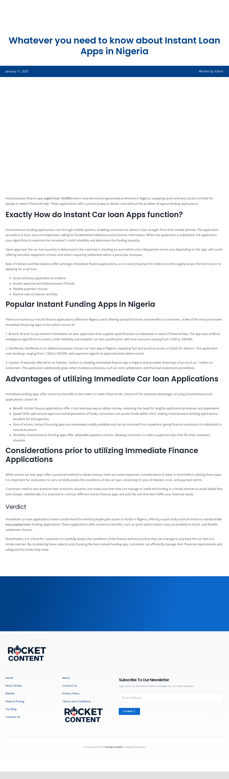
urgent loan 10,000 (56, 198)
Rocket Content (113, 747)
